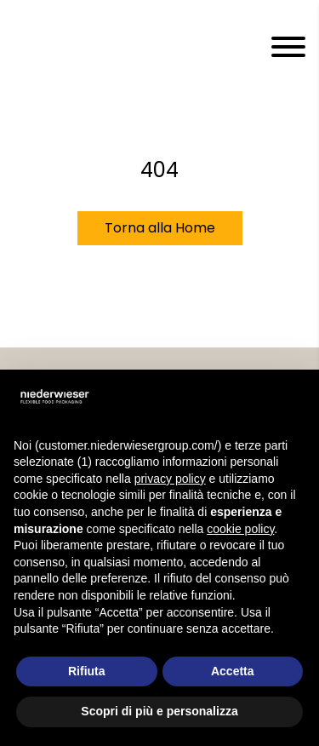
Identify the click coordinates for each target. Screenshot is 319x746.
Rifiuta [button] (86, 671)
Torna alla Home (160, 228)
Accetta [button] (232, 671)
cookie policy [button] (240, 529)
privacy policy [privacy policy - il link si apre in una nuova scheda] (170, 478)
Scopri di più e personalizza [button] (159, 711)
